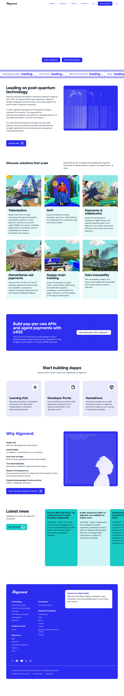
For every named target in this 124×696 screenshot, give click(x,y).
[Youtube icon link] (22, 670)
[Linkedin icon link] (27, 670)
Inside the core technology (21, 617)
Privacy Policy (38, 683)
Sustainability (17, 627)
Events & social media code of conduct (48, 640)
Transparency (43, 624)
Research (15, 630)
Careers (41, 633)
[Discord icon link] (17, 670)
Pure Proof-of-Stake (19, 614)
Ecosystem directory (46, 614)
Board (41, 630)
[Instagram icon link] (31, 670)
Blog (14, 648)
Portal (14, 639)
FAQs (14, 660)
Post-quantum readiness (20, 624)
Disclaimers (50, 683)
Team (41, 627)
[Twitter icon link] (13, 670)
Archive (41, 644)
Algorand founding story (20, 654)
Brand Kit (15, 651)
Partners (15, 657)
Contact (41, 636)
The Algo (15, 620)
